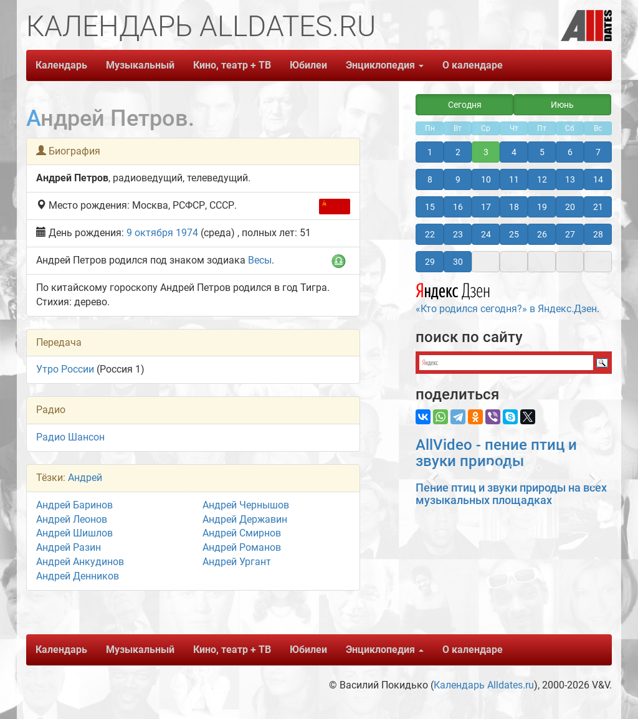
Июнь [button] (562, 105)
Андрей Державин (244, 519)
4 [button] (514, 152)
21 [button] (598, 207)
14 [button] (598, 179)
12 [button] (542, 179)
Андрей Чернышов (245, 505)
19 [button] (542, 207)
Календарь (61, 65)
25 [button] (514, 234)
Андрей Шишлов (74, 533)
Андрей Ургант (236, 562)
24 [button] (486, 234)
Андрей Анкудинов (80, 562)
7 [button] (598, 152)
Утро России (65, 369)
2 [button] (457, 152)
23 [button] (458, 234)
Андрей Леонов (71, 519)
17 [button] (486, 207)
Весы (260, 260)
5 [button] (542, 152)
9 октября (149, 233)
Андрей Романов (241, 547)
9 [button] (457, 179)
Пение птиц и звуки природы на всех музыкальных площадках (511, 494)
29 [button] (430, 262)
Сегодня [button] (465, 105)
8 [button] (429, 179)
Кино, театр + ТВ (232, 65)
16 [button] (458, 207)
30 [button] (458, 262)
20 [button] (570, 207)
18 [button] (514, 207)
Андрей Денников (77, 576)
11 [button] (514, 179)
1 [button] (429, 152)
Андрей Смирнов (241, 533)
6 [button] (570, 152)
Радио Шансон (70, 437)
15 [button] (430, 207)
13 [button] (570, 179)
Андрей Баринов (74, 505)
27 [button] (570, 234)
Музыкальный (140, 65)
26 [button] (542, 234)
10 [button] (486, 179)
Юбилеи (308, 65)
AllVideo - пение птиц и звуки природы (496, 453)
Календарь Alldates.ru (484, 685)
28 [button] (598, 234)
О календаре (472, 65)
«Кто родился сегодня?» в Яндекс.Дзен (506, 297)
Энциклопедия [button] (385, 65)
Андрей (85, 477)
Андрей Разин (68, 547)
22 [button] (430, 234)
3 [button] (485, 152)
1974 (187, 233)
